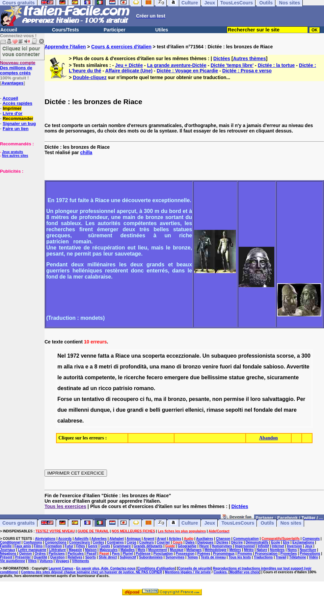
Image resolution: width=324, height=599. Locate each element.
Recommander (18, 118)
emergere (176, 377)
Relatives (75, 557)
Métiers (235, 550)
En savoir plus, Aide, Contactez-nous (106, 568)
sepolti (234, 410)
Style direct (108, 557)
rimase (215, 410)
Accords (65, 539)
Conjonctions (55, 542)
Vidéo (313, 557)
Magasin (75, 550)
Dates (189, 542)
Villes (32, 561)
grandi (135, 410)
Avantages (12, 83)
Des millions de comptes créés (17, 67)
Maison (91, 550)
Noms (292, 550)
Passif (91, 553)
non (217, 399)
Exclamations (303, 542)
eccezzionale (182, 356)
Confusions (32, 542)
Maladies (127, 550)
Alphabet (116, 539)
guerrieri (173, 410)
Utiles (161, 29)
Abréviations (45, 539)
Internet (278, 546)
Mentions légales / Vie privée (188, 572)
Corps (131, 542)
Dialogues (205, 542)
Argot (161, 539)
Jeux (209, 523)
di (115, 366)
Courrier (163, 542)
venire (210, 366)
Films (38, 546)
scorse (285, 356)
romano (144, 388)
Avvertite (298, 366)
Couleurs (146, 542)
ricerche (134, 377)
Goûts (105, 546)
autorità (73, 377)
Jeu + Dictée (129, 65)
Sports (90, 557)
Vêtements (80, 561)
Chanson (223, 539)
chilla (86, 152)
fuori (226, 366)
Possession (185, 553)
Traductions (263, 557)
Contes (98, 542)
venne (88, 356)
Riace (122, 356)
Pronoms (244, 553)
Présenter (23, 557)
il (164, 399)
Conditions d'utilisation (156, 568)
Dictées (221, 58)
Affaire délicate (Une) (129, 70)
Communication (246, 539)
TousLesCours (237, 523)
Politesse (143, 553)
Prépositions (310, 553)
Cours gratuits (18, 523)
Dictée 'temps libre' (232, 65)
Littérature (57, 550)
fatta (103, 356)
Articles (175, 539)
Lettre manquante (32, 550)
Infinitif (263, 546)
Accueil (8, 29)
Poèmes (203, 553)
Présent (6, 557)
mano (168, 366)
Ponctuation (163, 553)
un (93, 388)
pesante (199, 399)
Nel (61, 356)
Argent (148, 539)
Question (57, 557)
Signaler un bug (19, 123)
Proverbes (288, 553)
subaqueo (224, 356)
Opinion (25, 553)
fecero (154, 377)
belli (155, 410)
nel (248, 410)
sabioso (273, 366)
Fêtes (80, 546)
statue (237, 377)
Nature (261, 550)
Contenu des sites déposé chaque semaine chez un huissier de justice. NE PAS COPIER (91, 572)
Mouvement (157, 550)
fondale (252, 366)
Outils (267, 523)
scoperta (153, 356)
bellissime (214, 377)
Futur (69, 546)
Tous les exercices (65, 506)
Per (301, 399)
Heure (204, 546)
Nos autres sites (15, 156)
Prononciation (266, 553)
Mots (141, 550)
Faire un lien (16, 128)
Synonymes (174, 557)
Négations (8, 553)
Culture (190, 523)
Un (206, 356)
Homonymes (222, 546)
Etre (286, 542)
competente (100, 377)
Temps (192, 557)
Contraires (115, 542)
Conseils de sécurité (194, 568)
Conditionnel (10, 542)
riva (79, 366)
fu (148, 399)
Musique (177, 550)
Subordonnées (151, 557)
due (194, 377)
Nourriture (308, 550)
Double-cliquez (90, 77)
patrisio (123, 388)
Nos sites (290, 523)
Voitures (46, 561)
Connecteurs (79, 542)
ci (142, 399)
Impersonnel (245, 546)
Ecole (275, 542)
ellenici (194, 410)
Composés (311, 539)
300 (305, 356)
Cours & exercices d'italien (121, 46)
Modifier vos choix (244, 572)
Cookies (220, 572)
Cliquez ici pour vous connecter (21, 51)
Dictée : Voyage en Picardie (187, 70)
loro (255, 399)
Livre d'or (13, 113)
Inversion (294, 546)
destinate (69, 388)
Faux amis (23, 546)
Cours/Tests (65, 29)
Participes (57, 553)
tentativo (93, 399)
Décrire (237, 542)
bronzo (192, 366)
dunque (100, 410)
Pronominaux (224, 553)
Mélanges (194, 550)
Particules (76, 553)
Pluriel (128, 553)
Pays (115, 553)
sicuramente (283, 377)
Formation (54, 546)
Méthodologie (215, 550)
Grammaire (122, 546)
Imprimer (12, 108)
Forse (64, 399)
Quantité (41, 557)
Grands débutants (148, 546)
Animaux (134, 539)
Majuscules (109, 550)
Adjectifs (81, 539)
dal (237, 366)
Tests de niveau (213, 557)
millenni (79, 410)
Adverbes (99, 539)
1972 (73, 356)
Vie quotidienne (12, 561)
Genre (93, 546)
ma (158, 399)
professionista (256, 356)
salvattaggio (277, 399)
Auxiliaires (204, 539)
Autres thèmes (249, 58)
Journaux (7, 550)
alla (68, 366)
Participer (115, 29)
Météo (249, 550)
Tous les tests (239, 557)
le (59, 377)
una (136, 356)
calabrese (69, 421)
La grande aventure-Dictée (177, 65)
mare (290, 410)
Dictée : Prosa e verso (247, 70)
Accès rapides (17, 103)
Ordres (40, 553)
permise (234, 399)
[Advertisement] (20, 207)
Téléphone (297, 557)
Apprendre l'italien (65, 46)
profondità (133, 366)
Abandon (268, 437)
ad (86, 388)
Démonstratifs (257, 542)
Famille (5, 546)
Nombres (277, 550)
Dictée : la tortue (276, 65)
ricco (105, 388)
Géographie (187, 546)
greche (255, 377)
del (278, 410)
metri (105, 366)
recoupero (125, 399)
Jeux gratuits (12, 152)
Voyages (62, 561)
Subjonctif (128, 557)
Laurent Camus (61, 568)
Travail (281, 557)
